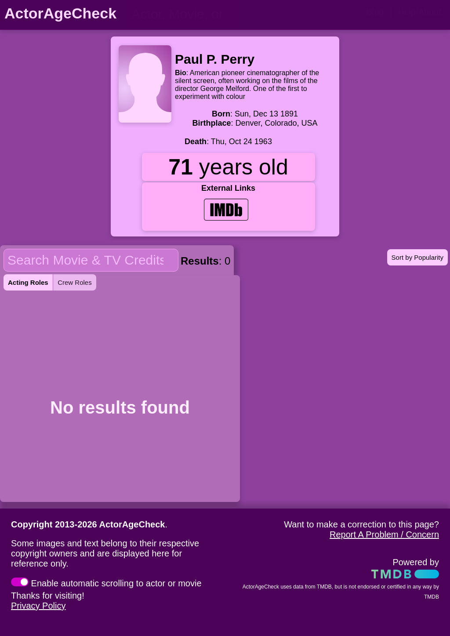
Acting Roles (28, 282)
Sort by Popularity (417, 257)
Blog (375, 12)
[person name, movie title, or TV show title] (182, 14)
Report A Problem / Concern (384, 534)
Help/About (419, 12)
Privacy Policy (38, 606)
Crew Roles (75, 282)
